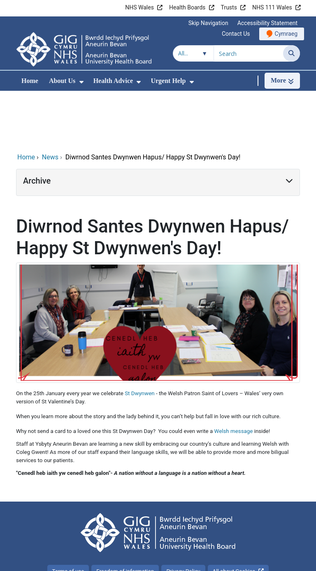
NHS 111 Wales (272, 7)
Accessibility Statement (267, 23)
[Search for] (248, 53)
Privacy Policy (183, 516)
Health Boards (187, 7)
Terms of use (68, 516)
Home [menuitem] (29, 80)
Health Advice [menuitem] (113, 80)
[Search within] (193, 53)
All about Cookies (234, 516)
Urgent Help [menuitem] (168, 80)
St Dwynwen (139, 338)
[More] (282, 81)
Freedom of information (125, 516)
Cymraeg (286, 33)
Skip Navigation (208, 23)
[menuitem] (81, 82)
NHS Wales (139, 7)
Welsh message (233, 376)
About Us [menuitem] (62, 80)
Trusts (229, 7)
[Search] (291, 53)
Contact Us (236, 33)
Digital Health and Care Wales (248, 560)
